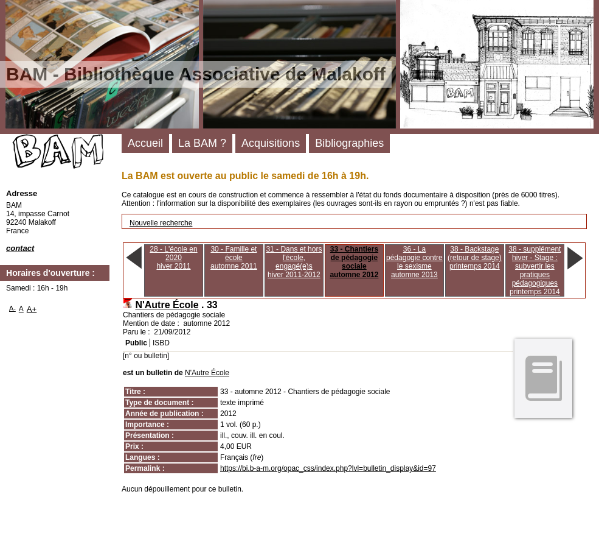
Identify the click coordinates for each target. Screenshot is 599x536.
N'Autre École (166, 305)
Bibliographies (349, 143)
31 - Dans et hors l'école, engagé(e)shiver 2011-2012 (294, 262)
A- (12, 308)
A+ (32, 309)
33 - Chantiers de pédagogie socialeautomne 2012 (354, 262)
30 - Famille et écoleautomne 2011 (233, 257)
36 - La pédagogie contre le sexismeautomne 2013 (414, 262)
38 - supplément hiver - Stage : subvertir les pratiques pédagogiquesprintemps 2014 (534, 270)
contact (20, 248)
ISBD (161, 343)
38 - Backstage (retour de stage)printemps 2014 (475, 257)
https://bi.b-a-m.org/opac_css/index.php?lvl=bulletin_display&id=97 (328, 468)
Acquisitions (270, 143)
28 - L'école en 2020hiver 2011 (173, 257)
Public (136, 343)
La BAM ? (202, 143)
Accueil (145, 143)
